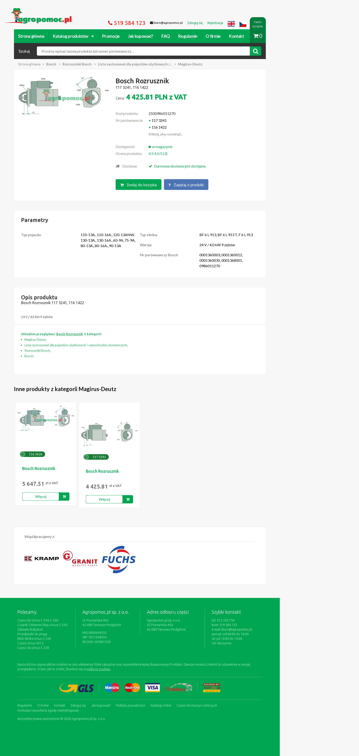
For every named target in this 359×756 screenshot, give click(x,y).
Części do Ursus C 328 (71, 647)
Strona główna (70, 36)
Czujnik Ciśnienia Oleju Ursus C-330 (81, 624)
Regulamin (226, 36)
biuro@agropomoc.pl (276, 628)
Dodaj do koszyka (178, 184)
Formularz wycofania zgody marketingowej (86, 708)
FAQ (204, 36)
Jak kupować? (178, 36)
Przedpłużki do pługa (71, 633)
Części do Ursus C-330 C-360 (76, 619)
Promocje (149, 36)
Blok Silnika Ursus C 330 (73, 638)
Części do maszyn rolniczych (235, 704)
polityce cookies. (137, 668)
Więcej (79, 495)
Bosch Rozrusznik (77, 467)
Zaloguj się (116, 704)
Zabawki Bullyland (68, 628)
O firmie (251, 36)
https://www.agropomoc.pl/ (65, 10)
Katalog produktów (111, 36)
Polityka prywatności (169, 704)
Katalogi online (199, 704)
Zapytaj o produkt (226, 184)
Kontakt (274, 36)
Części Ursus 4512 (69, 642)
